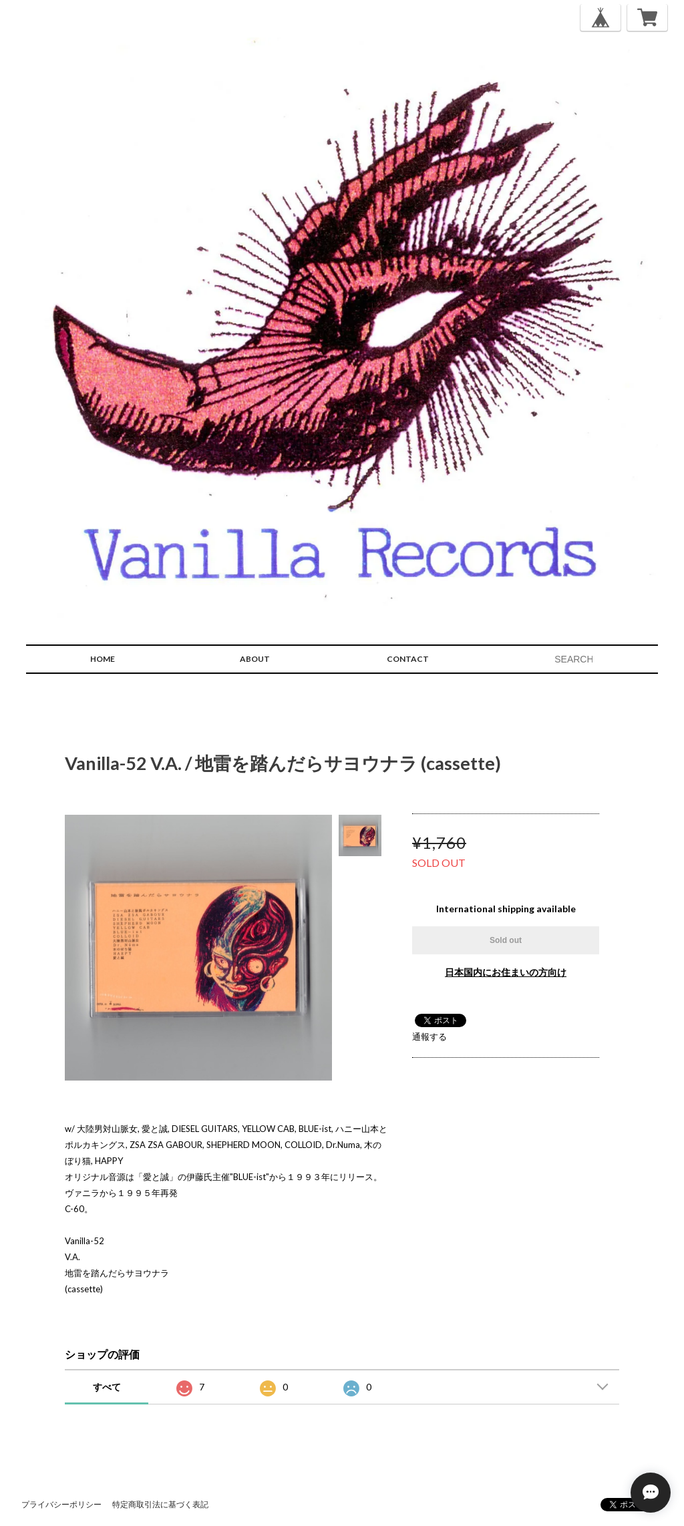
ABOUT (255, 659)
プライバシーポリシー (61, 1504)
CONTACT (408, 659)
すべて (107, 1386)
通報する (429, 1036)
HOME (102, 659)
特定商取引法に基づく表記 (160, 1504)
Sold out (506, 940)
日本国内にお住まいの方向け (505, 972)
